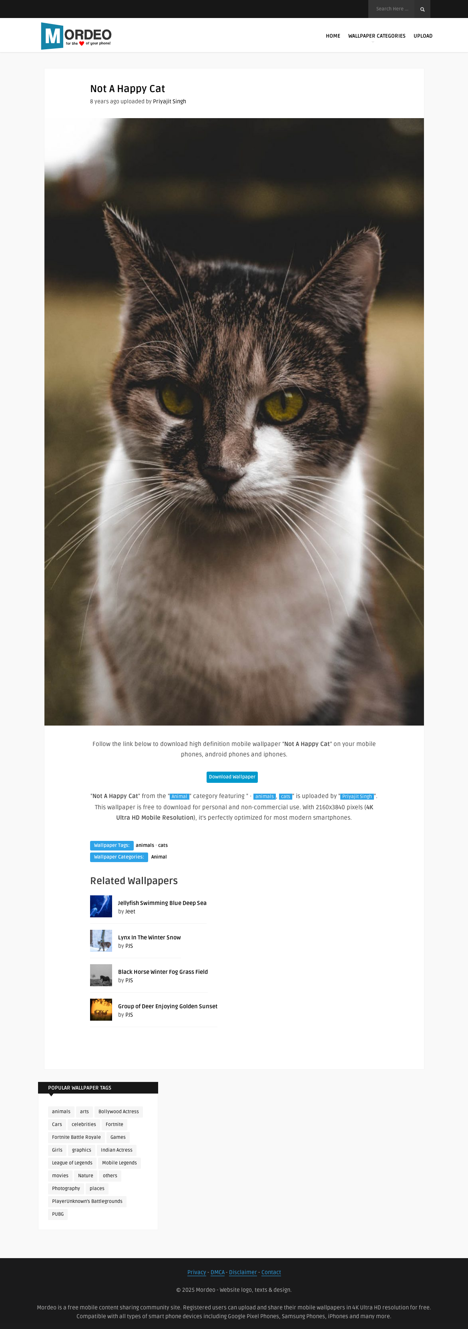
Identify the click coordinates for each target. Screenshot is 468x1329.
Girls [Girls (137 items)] (57, 1150)
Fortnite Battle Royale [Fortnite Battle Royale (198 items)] (76, 1137)
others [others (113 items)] (110, 1176)
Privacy (196, 1272)
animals (264, 797)
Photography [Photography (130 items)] (66, 1189)
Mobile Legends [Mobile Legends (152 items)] (119, 1163)
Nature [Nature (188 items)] (85, 1176)
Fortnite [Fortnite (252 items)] (114, 1125)
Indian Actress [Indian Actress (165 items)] (117, 1150)
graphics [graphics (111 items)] (81, 1150)
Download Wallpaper (232, 777)
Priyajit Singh (169, 101)
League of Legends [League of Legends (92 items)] (72, 1163)
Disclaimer (243, 1272)
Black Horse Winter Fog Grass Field (163, 972)
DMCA (218, 1272)
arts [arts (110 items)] (84, 1112)
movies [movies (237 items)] (60, 1176)
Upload (423, 36)
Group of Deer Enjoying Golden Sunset (167, 1006)
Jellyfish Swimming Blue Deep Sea (162, 903)
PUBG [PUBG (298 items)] (58, 1214)
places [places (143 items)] (97, 1189)
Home (333, 36)
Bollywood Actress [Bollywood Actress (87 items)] (118, 1112)
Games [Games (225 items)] (118, 1137)
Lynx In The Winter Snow (149, 937)
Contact (271, 1272)
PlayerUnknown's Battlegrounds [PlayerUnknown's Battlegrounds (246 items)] (87, 1201)
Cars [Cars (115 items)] (57, 1125)
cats (285, 797)
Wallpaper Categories (377, 38)
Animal (179, 797)
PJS (129, 946)
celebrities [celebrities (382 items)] (84, 1125)
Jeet (130, 911)
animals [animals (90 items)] (61, 1112)
